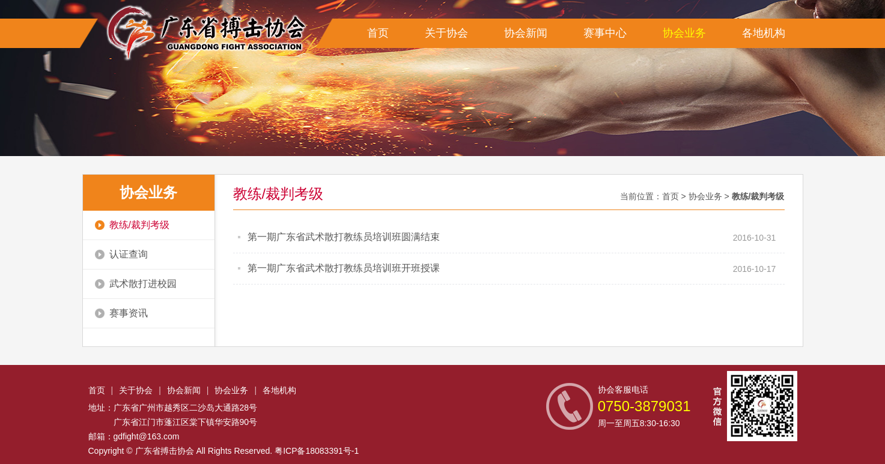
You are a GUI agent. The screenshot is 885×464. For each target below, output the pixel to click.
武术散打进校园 (136, 284)
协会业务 (684, 33)
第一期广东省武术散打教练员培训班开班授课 (344, 268)
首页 (378, 33)
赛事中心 (605, 33)
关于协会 (446, 33)
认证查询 (121, 254)
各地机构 (763, 33)
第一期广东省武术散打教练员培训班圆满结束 (344, 237)
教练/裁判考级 (132, 225)
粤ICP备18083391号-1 (317, 451)
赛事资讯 (121, 313)
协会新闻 (525, 33)
